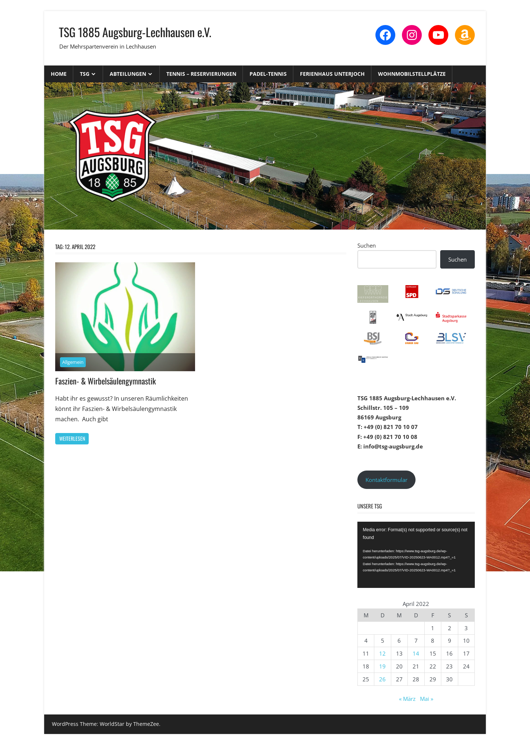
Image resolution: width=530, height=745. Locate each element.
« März (407, 698)
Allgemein (73, 362)
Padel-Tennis (268, 73)
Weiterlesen (72, 438)
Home (59, 73)
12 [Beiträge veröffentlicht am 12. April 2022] (382, 653)
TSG (84, 73)
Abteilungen (128, 73)
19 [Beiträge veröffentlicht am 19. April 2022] (382, 666)
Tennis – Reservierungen (201, 73)
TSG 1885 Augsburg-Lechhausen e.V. (135, 31)
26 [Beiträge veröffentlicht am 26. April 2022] (382, 679)
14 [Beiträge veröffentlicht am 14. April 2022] (416, 653)
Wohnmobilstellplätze (412, 73)
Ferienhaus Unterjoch (332, 73)
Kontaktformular (386, 479)
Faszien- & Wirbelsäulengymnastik (105, 381)
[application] (416, 555)
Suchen (366, 245)
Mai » (426, 698)
